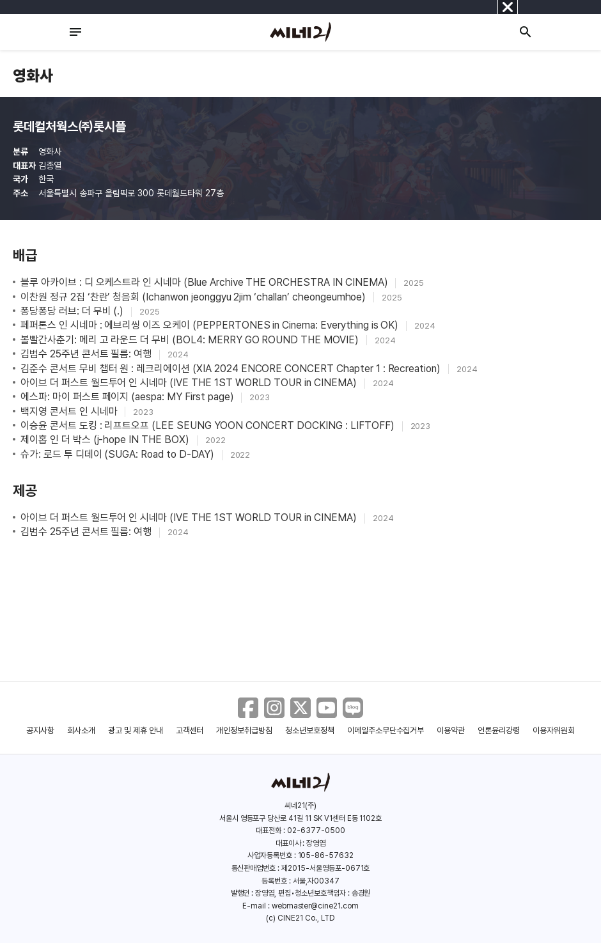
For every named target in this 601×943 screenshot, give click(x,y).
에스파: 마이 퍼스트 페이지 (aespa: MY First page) (128, 397)
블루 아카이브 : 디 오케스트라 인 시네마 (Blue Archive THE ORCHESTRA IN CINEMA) (205, 282)
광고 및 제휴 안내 (135, 730)
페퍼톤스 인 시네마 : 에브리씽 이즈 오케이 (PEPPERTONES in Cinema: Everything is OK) (210, 325)
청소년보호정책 (309, 730)
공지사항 (40, 730)
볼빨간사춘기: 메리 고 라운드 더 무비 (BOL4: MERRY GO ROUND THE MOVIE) (190, 340)
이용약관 (451, 730)
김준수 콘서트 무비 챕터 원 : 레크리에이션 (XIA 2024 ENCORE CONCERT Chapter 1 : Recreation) (231, 368)
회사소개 (81, 730)
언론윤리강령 (499, 730)
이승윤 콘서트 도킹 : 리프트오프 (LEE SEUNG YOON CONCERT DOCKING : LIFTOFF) (208, 425)
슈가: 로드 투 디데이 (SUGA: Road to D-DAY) (118, 454)
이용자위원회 (554, 730)
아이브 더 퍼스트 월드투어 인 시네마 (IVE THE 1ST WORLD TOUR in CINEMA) (189, 383)
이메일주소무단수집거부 (386, 730)
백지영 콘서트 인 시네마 (70, 411)
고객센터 (190, 730)
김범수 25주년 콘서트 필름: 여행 (87, 354)
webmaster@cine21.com (315, 905)
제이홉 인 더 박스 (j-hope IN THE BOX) (106, 439)
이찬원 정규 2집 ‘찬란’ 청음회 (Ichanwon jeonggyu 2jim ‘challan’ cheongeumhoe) (194, 297)
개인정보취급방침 (244, 730)
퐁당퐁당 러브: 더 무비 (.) (73, 311)
